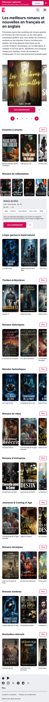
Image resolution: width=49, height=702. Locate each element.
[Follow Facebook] (3, 683)
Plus (43, 130)
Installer (38, 3)
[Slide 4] (32, 118)
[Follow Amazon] (28, 683)
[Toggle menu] (44, 9)
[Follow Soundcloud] (23, 683)
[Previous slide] (12, 118)
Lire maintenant (22, 109)
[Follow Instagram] (8, 683)
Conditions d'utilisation (9, 694)
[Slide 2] (22, 118)
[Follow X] (13, 683)
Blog (3, 688)
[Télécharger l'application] (3, 678)
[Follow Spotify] (18, 683)
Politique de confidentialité (27, 694)
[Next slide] (37, 118)
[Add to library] (39, 109)
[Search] (37, 9)
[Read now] (21, 109)
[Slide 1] (17, 118)
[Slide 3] (27, 118)
